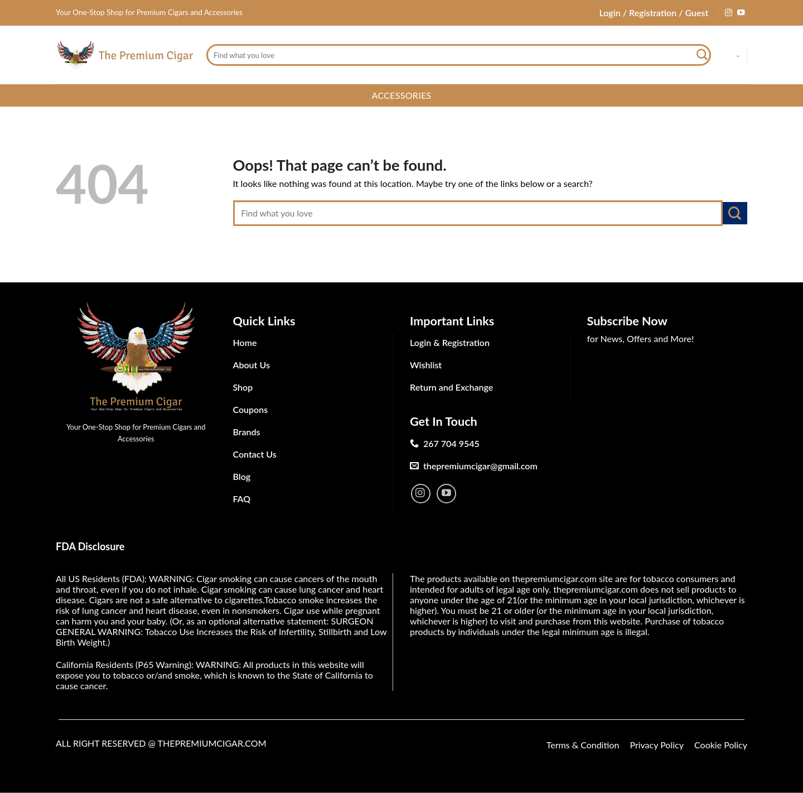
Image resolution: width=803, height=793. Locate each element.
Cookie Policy (720, 744)
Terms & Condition (583, 744)
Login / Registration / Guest (653, 12)
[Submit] (702, 55)
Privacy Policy (657, 744)
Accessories (401, 95)
